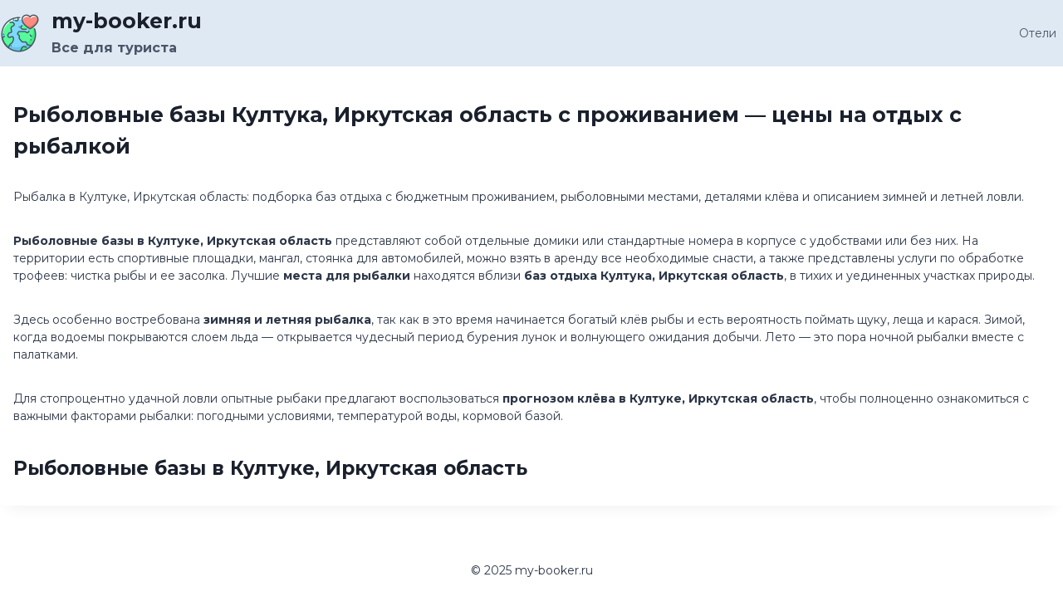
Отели (1037, 33)
